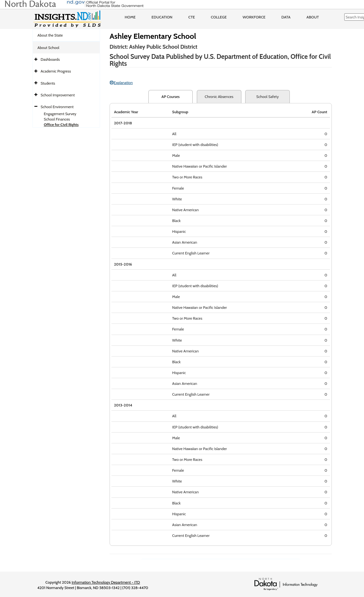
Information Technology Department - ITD (106, 582)
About (312, 17)
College (219, 17)
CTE (191, 17)
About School (49, 47)
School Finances (57, 119)
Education (162, 17)
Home (130, 17)
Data (286, 17)
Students (48, 83)
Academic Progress (56, 71)
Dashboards (50, 59)
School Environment (57, 106)
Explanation (121, 82)
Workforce (254, 17)
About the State (50, 35)
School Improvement (58, 95)
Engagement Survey (60, 113)
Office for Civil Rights (61, 124)
